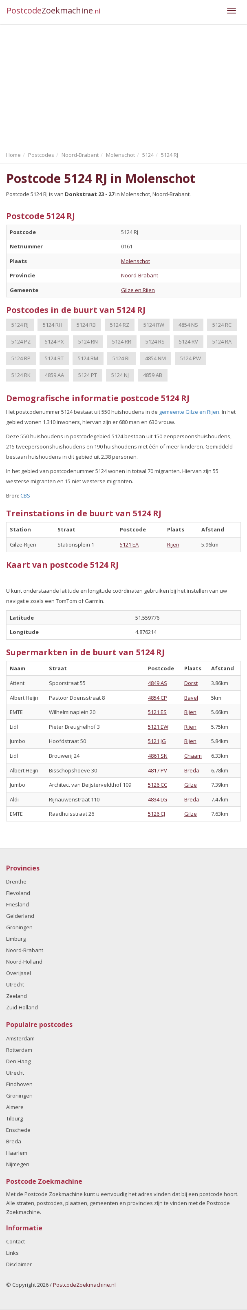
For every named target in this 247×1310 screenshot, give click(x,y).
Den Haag (18, 1061)
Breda (191, 770)
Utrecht (15, 984)
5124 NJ (120, 375)
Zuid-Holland (22, 1007)
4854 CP (157, 697)
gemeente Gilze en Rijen (189, 411)
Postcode (54, 10)
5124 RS (155, 341)
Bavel (191, 697)
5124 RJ (20, 324)
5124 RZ (119, 324)
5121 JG (157, 741)
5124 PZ (21, 341)
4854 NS (188, 324)
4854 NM (155, 358)
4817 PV (157, 770)
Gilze (190, 784)
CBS (25, 495)
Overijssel (18, 973)
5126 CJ (156, 813)
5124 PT (87, 375)
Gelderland (20, 915)
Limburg (16, 938)
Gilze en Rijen (138, 290)
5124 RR (121, 341)
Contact (15, 1241)
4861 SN (158, 755)
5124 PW (190, 358)
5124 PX (54, 341)
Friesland (17, 904)
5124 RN (88, 341)
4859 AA (54, 375)
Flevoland (18, 893)
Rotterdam (19, 1049)
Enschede (18, 1130)
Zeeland (16, 996)
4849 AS (157, 683)
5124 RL (121, 358)
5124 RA (222, 341)
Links (12, 1252)
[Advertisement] (123, 86)
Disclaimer (19, 1264)
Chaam (193, 755)
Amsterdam (20, 1038)
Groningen (19, 927)
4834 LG (157, 799)
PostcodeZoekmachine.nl (84, 1284)
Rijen (173, 544)
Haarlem (16, 1152)
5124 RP (21, 358)
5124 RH (52, 324)
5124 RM (88, 358)
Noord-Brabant (139, 275)
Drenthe (16, 881)
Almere (15, 1107)
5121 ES (157, 712)
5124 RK (21, 375)
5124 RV (188, 341)
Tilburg (14, 1118)
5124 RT (54, 358)
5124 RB (86, 324)
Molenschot (135, 261)
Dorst (191, 683)
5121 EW (158, 726)
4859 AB (152, 375)
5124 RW (153, 324)
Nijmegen (17, 1164)
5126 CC (157, 784)
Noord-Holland (24, 961)
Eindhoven (19, 1084)
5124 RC (222, 324)
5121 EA (129, 544)
